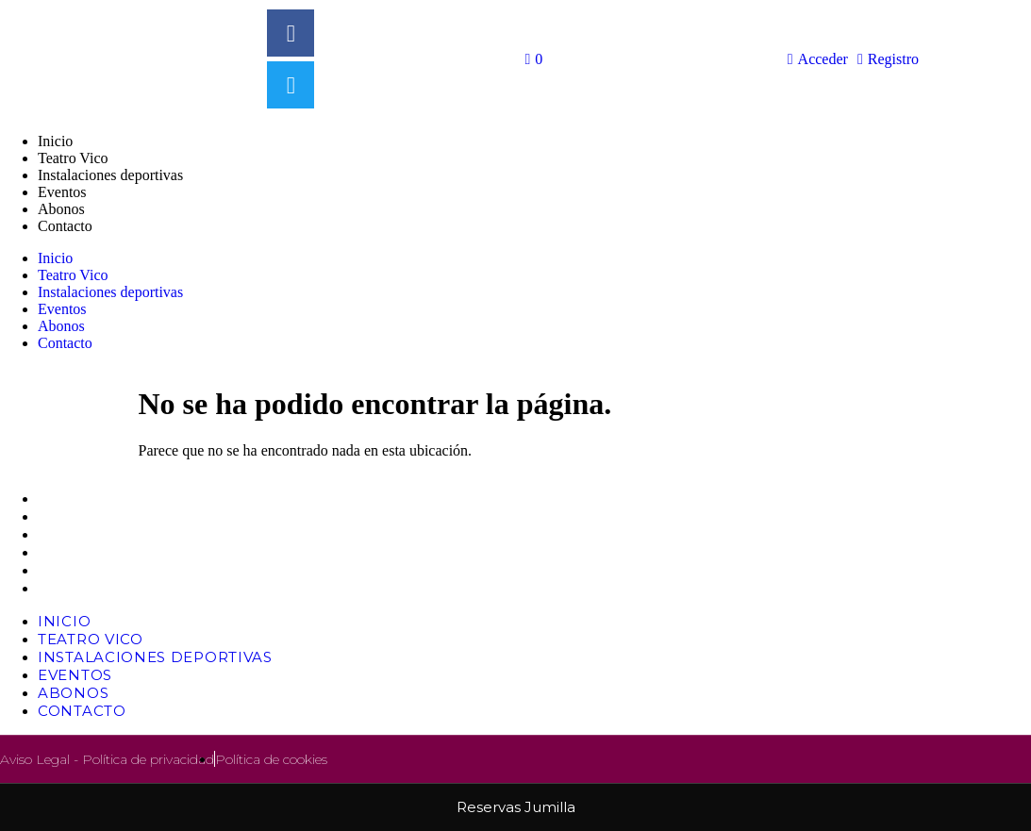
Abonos (61, 209)
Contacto (65, 226)
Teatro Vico (73, 158)
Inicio (55, 141)
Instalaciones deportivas (110, 175)
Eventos (62, 192)
